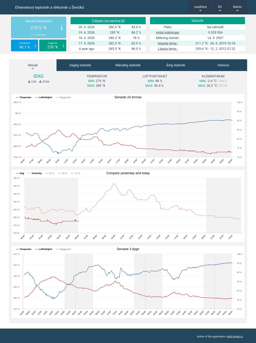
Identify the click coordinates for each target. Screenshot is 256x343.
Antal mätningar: (168, 32)
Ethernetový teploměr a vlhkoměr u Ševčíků (49, 7)
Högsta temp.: (168, 43)
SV (220, 7)
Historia (223, 65)
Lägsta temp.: (168, 49)
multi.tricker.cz (234, 336)
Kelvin (237, 7)
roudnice (200, 7)
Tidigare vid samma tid (108, 21)
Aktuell (33, 65)
